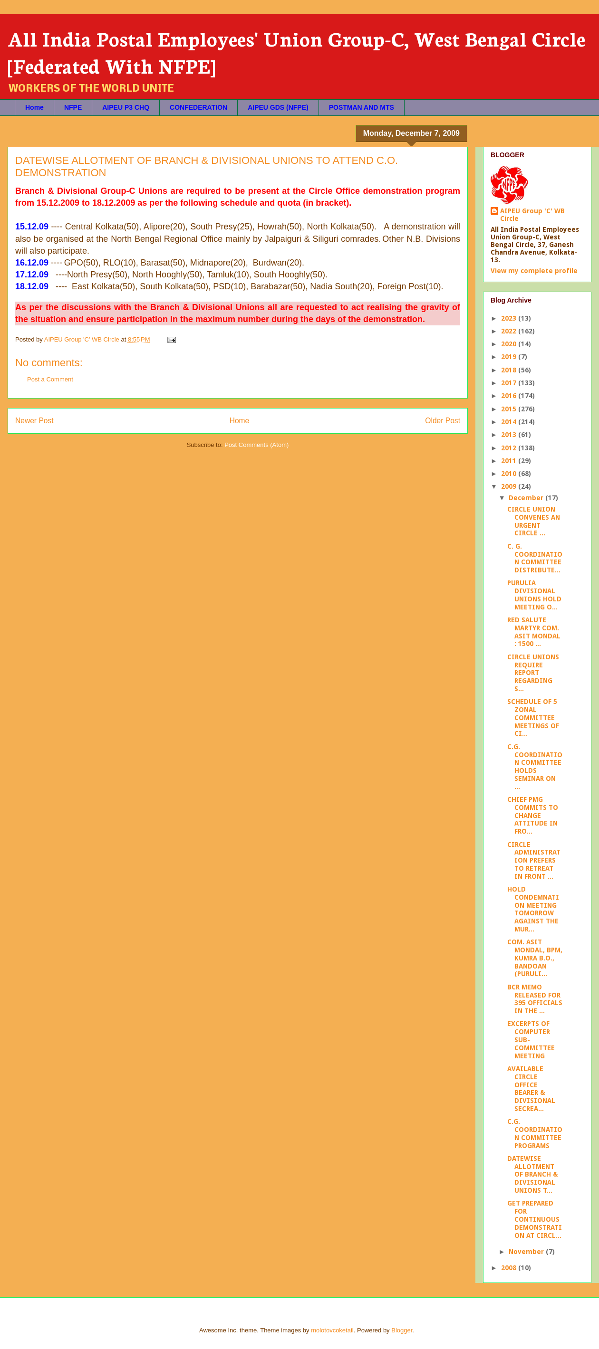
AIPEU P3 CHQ (125, 107)
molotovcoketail (332, 1330)
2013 (509, 434)
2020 (509, 344)
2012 (509, 448)
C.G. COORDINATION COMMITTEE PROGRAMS (534, 1133)
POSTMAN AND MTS (361, 107)
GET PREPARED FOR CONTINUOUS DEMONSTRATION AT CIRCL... (534, 1219)
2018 (509, 370)
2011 (509, 461)
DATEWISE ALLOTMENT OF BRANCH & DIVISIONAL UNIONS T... (532, 1174)
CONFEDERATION (198, 107)
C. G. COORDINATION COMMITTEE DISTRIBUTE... (534, 558)
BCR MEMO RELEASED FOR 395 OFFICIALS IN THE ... (534, 999)
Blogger (401, 1330)
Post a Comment (50, 379)
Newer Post (34, 421)
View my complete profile (534, 271)
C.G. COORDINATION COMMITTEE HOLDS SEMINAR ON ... (534, 766)
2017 (509, 383)
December (527, 498)
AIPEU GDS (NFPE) (278, 107)
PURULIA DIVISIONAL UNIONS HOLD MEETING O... (534, 594)
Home (34, 107)
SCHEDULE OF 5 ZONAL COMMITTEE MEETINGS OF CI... (533, 717)
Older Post (442, 421)
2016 (509, 395)
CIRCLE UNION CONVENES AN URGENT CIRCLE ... (533, 521)
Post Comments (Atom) (256, 444)
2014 (509, 422)
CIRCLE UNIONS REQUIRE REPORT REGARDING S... (533, 673)
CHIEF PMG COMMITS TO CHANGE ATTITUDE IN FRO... (532, 815)
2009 (509, 486)
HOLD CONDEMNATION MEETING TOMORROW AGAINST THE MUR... (533, 909)
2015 (509, 409)
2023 (509, 318)
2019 (509, 357)
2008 (509, 1268)
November (527, 1251)
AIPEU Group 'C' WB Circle (532, 214)
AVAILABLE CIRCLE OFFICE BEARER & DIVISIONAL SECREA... (531, 1088)
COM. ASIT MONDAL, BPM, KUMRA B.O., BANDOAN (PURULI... (534, 958)
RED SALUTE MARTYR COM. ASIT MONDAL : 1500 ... (533, 631)
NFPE (73, 107)
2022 (509, 331)
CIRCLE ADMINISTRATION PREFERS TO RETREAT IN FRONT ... (533, 860)
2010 (509, 473)
